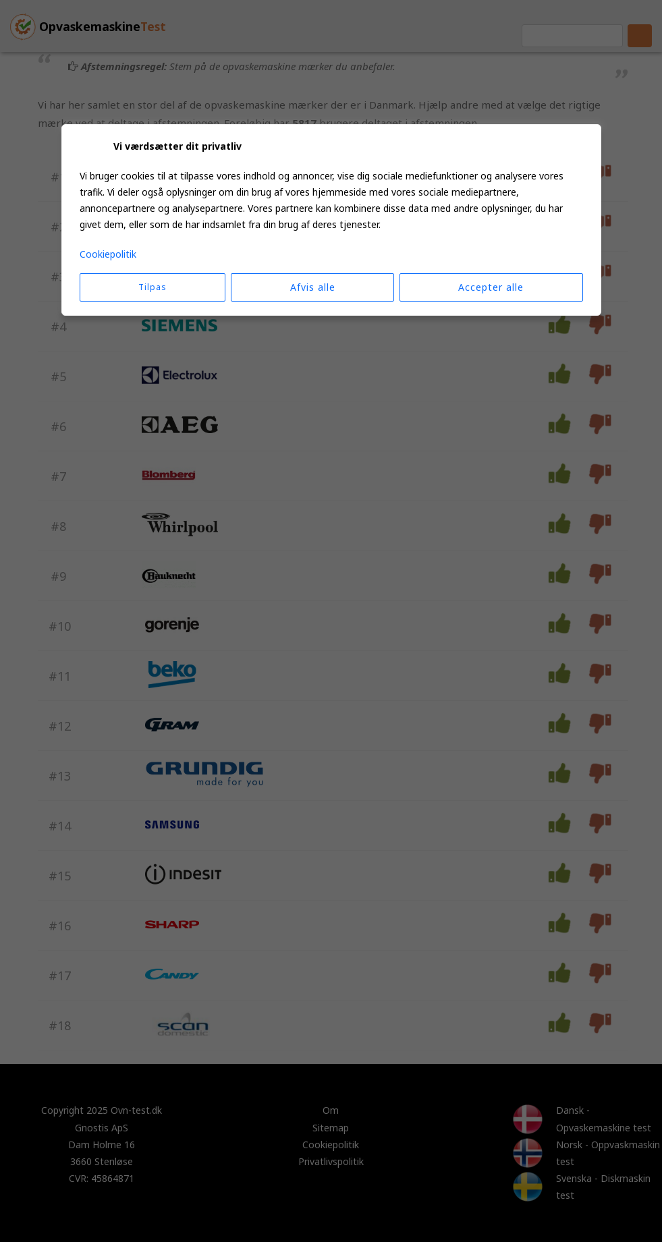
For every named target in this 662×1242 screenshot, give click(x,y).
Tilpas (152, 287)
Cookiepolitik (108, 254)
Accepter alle (491, 287)
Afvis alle (312, 287)
